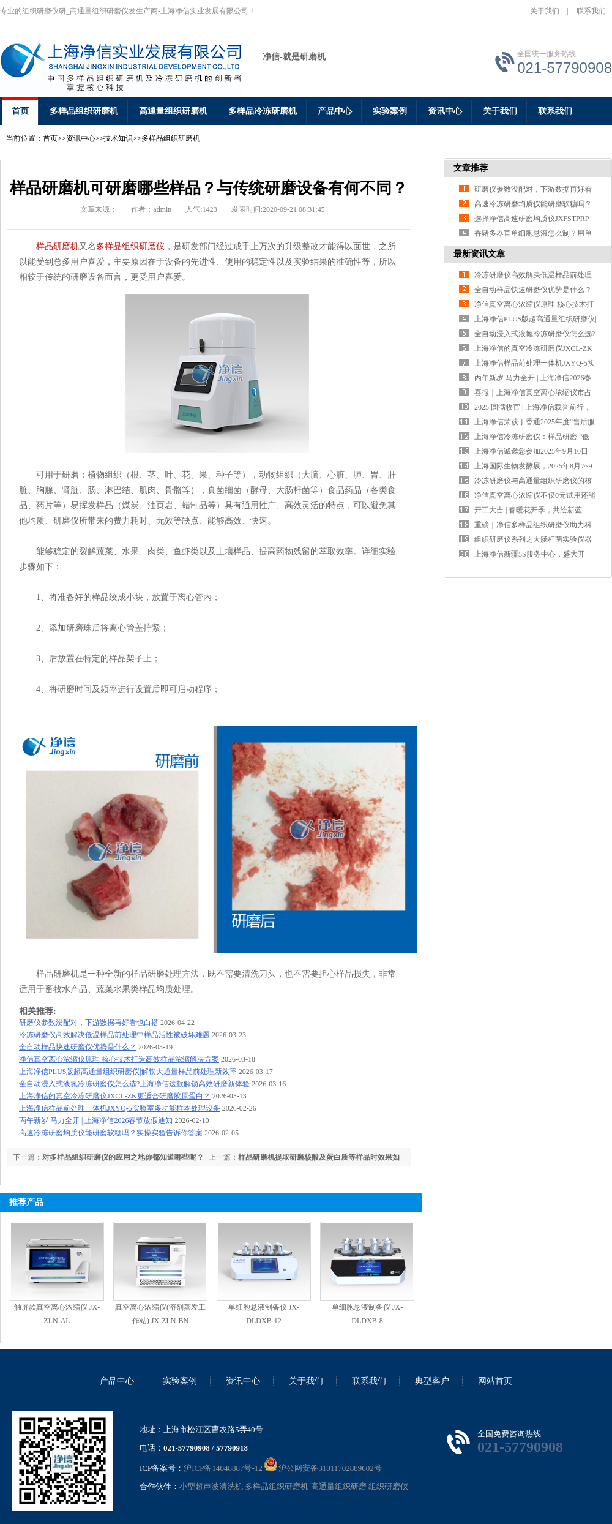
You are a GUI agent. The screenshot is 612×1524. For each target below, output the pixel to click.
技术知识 (118, 138)
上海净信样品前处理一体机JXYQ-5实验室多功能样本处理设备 (119, 1108)
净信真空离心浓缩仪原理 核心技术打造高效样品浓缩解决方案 (119, 1059)
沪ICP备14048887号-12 (223, 1468)
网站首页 (495, 1381)
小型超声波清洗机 (211, 1486)
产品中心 (335, 111)
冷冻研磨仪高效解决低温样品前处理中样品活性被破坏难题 (114, 1034)
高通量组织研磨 (339, 1486)
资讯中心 (445, 111)
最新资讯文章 (479, 253)
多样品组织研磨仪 (130, 246)
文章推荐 (470, 168)
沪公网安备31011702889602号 (323, 1468)
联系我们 (591, 11)
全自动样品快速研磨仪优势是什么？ (77, 1047)
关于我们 (544, 11)
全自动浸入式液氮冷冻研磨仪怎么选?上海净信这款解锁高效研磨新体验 (134, 1083)
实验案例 (390, 111)
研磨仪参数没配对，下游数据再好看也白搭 (89, 1022)
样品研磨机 (57, 246)
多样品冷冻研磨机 (262, 111)
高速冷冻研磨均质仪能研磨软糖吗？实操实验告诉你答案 (111, 1132)
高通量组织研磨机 (173, 111)
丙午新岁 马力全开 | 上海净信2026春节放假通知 (96, 1120)
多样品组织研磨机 (84, 111)
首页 (20, 111)
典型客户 (432, 1381)
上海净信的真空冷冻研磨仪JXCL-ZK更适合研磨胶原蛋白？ (115, 1096)
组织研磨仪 (388, 1486)
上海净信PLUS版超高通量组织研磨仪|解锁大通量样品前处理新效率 (128, 1071)
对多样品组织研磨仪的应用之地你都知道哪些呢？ (123, 1157)
